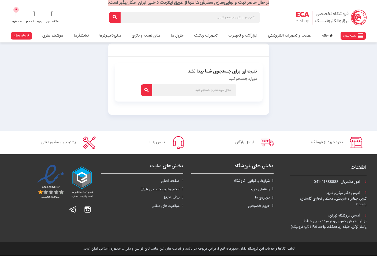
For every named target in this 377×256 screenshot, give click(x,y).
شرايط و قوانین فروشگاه (252, 181)
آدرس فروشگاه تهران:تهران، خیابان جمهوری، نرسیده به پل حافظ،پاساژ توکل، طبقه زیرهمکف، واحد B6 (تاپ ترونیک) (329, 221)
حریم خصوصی (259, 206)
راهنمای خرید (260, 189)
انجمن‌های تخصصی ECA (160, 189)
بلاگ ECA (172, 198)
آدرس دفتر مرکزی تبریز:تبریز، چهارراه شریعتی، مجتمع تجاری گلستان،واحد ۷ (333, 199)
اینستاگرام (87, 209)
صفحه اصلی (170, 181)
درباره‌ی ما (262, 198)
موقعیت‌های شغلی (166, 206)
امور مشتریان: (340, 182)
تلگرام (73, 209)
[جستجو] (184, 17)
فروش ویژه (21, 35)
